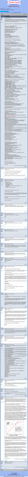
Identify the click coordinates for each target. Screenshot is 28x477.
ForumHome (2, 11)
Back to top (2, 167)
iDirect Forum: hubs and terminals (9, 12)
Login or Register (6, 11)
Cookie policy (22, 476)
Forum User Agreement (15, 476)
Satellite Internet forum (3, 12)
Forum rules (8, 8)
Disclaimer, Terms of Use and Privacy (8, 476)
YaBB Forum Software (10, 474)
